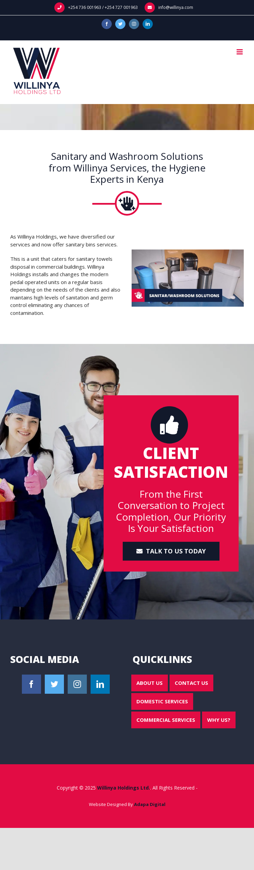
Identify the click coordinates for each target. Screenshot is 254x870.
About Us (149, 682)
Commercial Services (165, 719)
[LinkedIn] (100, 684)
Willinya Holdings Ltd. (123, 787)
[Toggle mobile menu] (240, 51)
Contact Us (191, 682)
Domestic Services (162, 701)
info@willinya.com (175, 7)
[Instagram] (77, 684)
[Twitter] (54, 684)
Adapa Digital (149, 804)
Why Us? (218, 719)
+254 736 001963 (84, 7)
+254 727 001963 (121, 7)
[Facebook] (31, 684)
